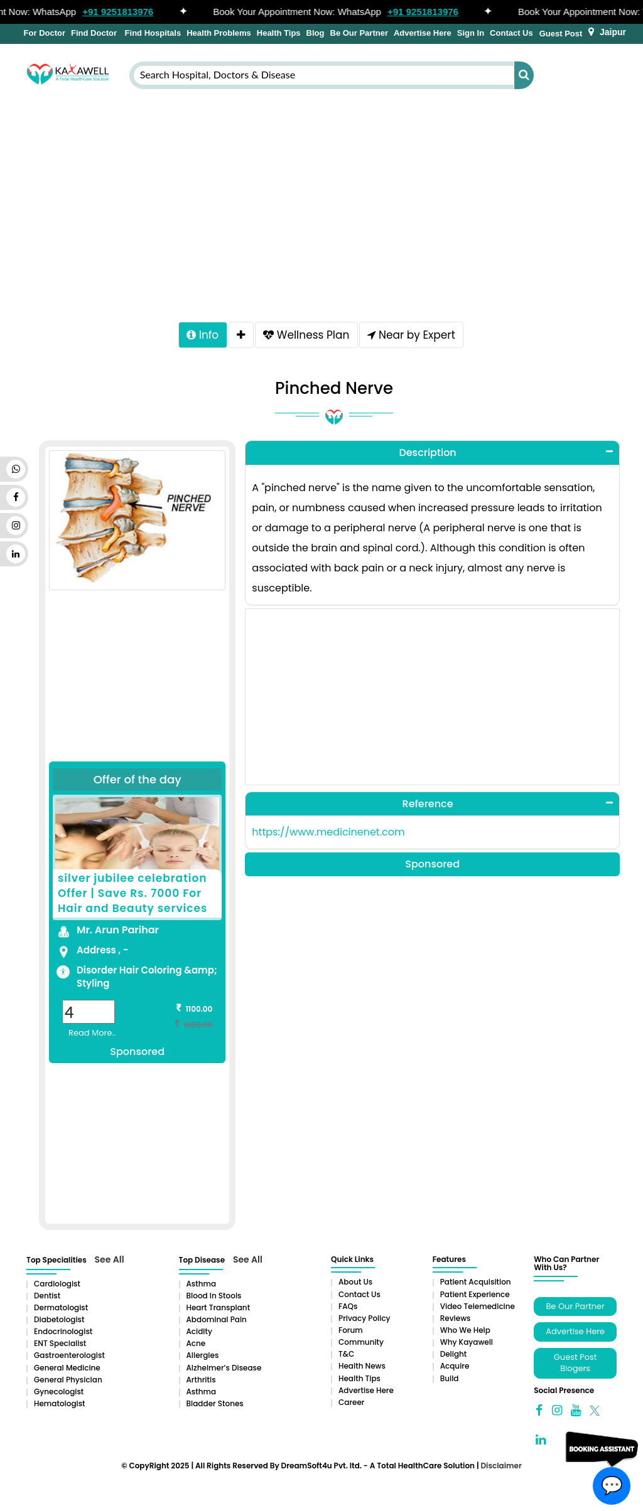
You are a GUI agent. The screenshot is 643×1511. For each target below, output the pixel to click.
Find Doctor (94, 33)
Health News (362, 1368)
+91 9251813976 (124, 11)
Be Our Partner (359, 33)
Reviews (455, 1320)
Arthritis (201, 1382)
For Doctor (43, 33)
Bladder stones (215, 1406)
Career (351, 1404)
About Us (355, 1284)
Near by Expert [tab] (416, 336)
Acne (196, 1345)
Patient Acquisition (475, 1284)
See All (109, 1262)
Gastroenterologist (69, 1357)
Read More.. (92, 1035)
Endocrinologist (63, 1333)
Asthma (201, 1286)
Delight (453, 1356)
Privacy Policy (364, 1320)
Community (361, 1344)
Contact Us (511, 33)
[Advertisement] (321, 202)
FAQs (347, 1308)
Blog (315, 33)
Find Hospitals (151, 33)
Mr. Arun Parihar (118, 932)
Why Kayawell (466, 1344)
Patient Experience (475, 1296)
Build (449, 1381)
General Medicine (67, 1370)
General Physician (68, 1382)
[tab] (239, 336)
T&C (346, 1356)
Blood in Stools (214, 1298)
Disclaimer (500, 1468)
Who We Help (465, 1332)
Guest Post (561, 33)
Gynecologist (59, 1394)
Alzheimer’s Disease (224, 1370)
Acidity (199, 1333)
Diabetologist (59, 1322)
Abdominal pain (216, 1322)
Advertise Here (422, 33)
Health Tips (279, 33)
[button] (432, 455)
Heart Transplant (218, 1310)
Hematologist (59, 1406)
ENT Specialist (60, 1345)
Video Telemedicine (477, 1308)
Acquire (455, 1368)
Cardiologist (57, 1286)
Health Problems (218, 33)
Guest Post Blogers (575, 1365)
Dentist (47, 1298)
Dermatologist (61, 1310)
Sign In (470, 33)
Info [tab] (198, 336)
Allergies (202, 1357)
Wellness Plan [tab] (308, 336)
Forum (350, 1332)
